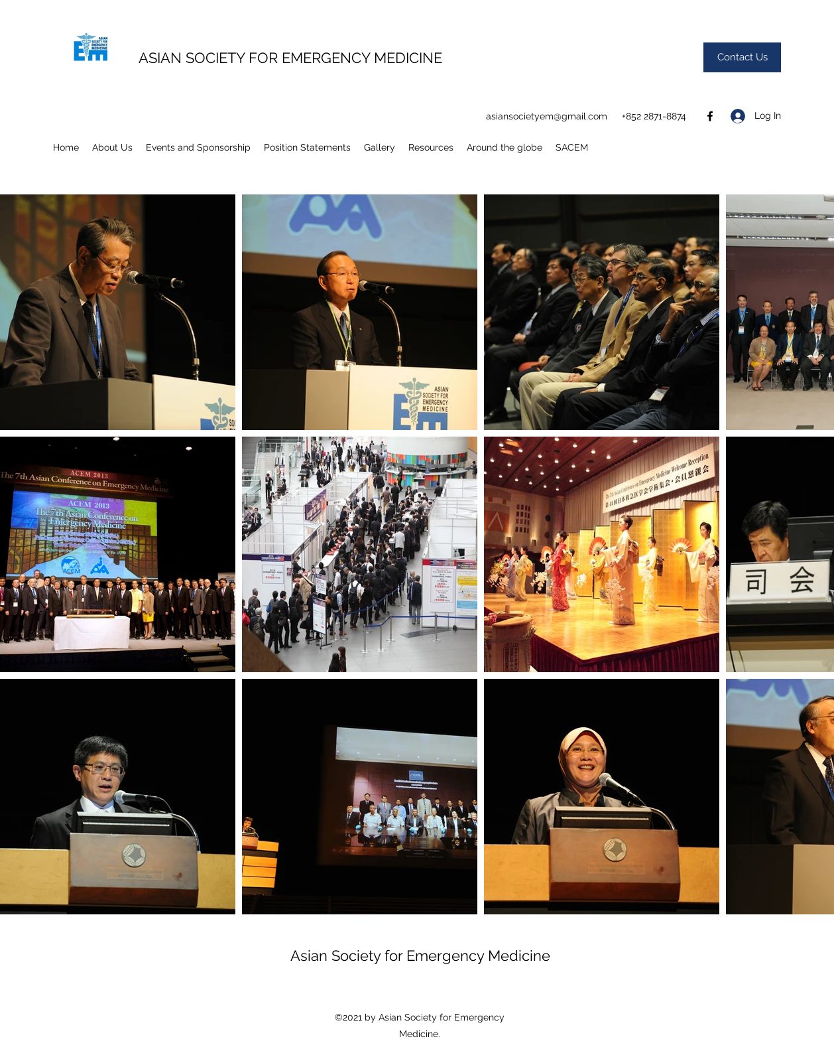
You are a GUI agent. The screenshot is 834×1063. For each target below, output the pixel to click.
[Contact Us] (742, 57)
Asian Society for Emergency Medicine (420, 955)
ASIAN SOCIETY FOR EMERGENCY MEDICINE (290, 57)
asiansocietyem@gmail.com (546, 116)
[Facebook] (710, 116)
